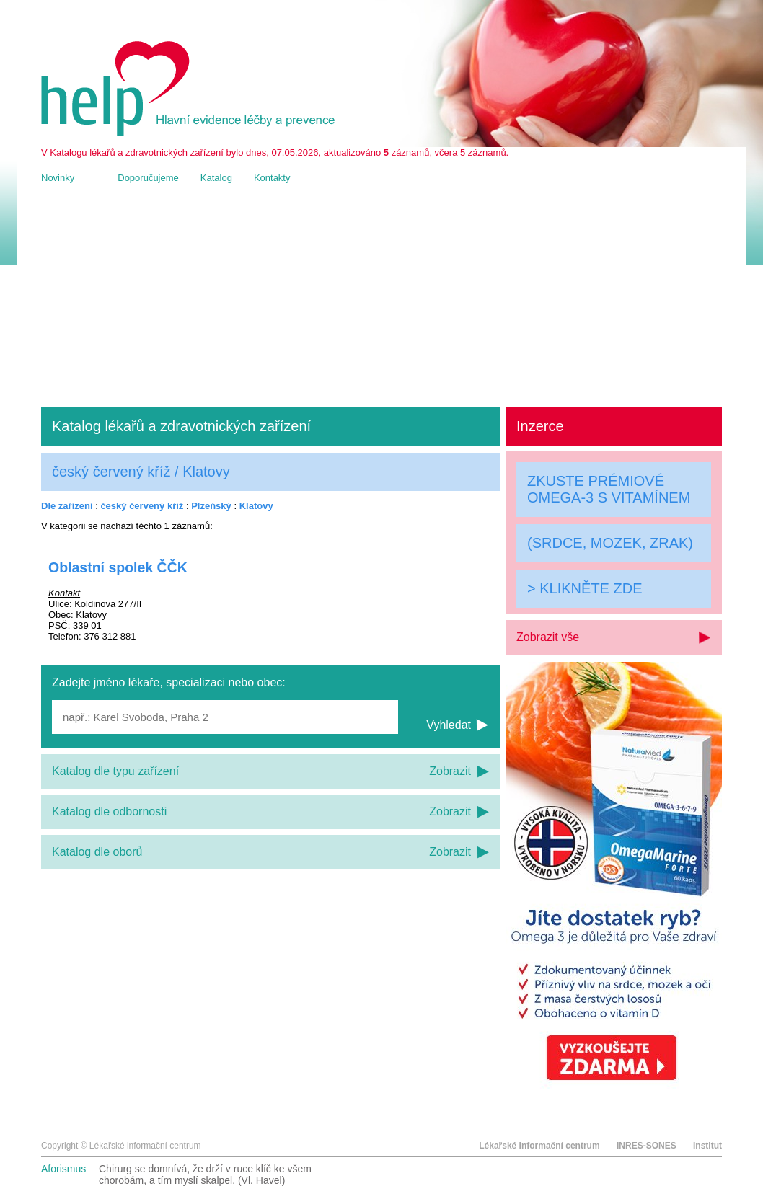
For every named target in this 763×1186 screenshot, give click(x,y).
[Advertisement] (381, 296)
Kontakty (272, 177)
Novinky (57, 177)
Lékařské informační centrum (539, 1146)
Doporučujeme (148, 177)
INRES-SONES (646, 1146)
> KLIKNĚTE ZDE (585, 588)
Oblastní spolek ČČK (118, 567)
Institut (707, 1146)
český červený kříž (141, 505)
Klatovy (256, 505)
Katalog (216, 177)
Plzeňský (211, 505)
